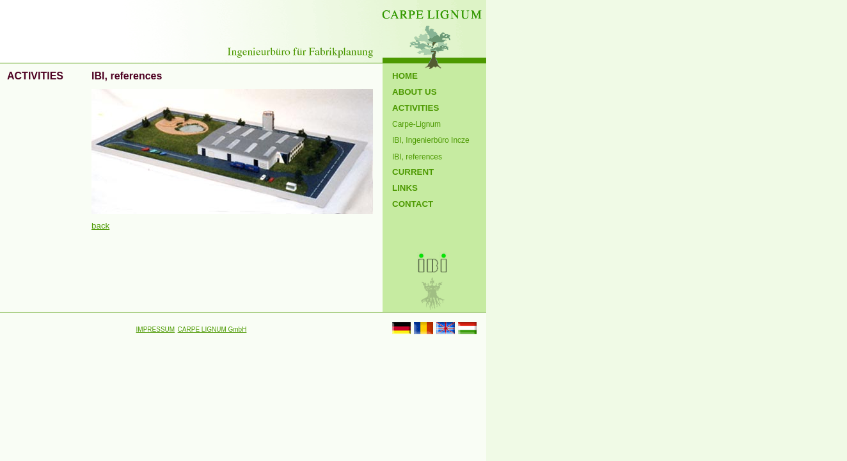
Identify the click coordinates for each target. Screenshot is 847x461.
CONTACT (412, 204)
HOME (405, 76)
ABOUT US (414, 92)
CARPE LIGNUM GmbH (212, 329)
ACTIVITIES (415, 108)
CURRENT (413, 172)
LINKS (405, 188)
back (100, 225)
